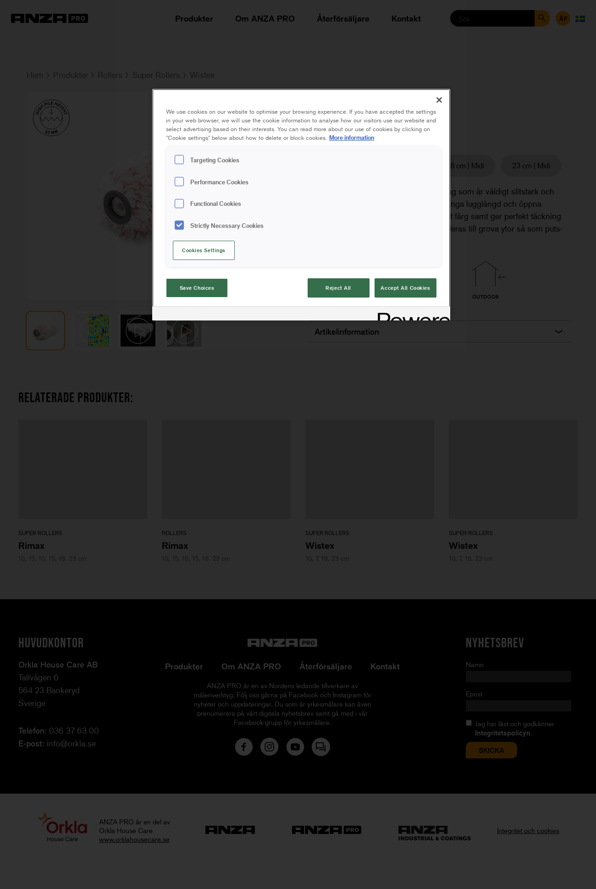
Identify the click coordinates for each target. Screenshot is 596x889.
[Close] (439, 100)
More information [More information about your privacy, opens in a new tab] (351, 137)
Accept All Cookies (405, 288)
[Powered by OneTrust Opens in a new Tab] (411, 314)
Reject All (338, 288)
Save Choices (197, 288)
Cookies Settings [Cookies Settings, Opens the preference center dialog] (204, 250)
